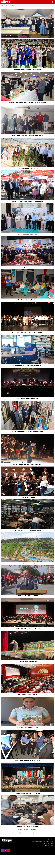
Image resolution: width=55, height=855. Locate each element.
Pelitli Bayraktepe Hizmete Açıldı (27, 563)
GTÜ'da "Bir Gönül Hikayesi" (27, 497)
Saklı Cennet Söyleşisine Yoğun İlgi (27, 694)
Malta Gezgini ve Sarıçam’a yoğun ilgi (27, 826)
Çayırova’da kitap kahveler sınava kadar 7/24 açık (27, 530)
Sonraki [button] (51, 23)
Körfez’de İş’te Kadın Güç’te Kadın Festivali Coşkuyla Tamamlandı (27, 102)
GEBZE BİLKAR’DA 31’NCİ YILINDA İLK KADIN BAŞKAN (27, 135)
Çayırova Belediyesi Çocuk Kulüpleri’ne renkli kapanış (27, 201)
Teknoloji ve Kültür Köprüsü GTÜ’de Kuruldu (27, 793)
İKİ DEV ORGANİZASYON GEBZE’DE (27, 596)
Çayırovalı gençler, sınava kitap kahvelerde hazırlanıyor (27, 365)
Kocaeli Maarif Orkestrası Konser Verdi (27, 398)
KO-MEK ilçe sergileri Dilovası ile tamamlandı (27, 267)
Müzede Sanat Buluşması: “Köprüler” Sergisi (27, 760)
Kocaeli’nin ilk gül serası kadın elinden (27, 168)
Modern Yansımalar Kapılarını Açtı (27, 234)
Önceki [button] (4, 23)
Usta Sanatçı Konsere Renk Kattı (27, 299)
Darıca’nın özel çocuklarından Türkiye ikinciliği (27, 69)
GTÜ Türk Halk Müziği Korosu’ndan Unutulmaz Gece (27, 464)
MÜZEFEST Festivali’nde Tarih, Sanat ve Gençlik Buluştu (27, 431)
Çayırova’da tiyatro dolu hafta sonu (27, 661)
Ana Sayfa (4, 5)
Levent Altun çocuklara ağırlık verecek (27, 727)
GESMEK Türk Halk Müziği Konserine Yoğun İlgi (27, 628)
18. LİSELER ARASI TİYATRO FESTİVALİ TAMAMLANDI (27, 332)
